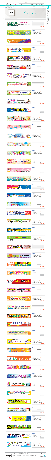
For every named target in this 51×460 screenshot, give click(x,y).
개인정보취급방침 (29, 452)
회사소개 (21, 452)
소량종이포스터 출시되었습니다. (13, 6)
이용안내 (23, 452)
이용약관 (26, 452)
